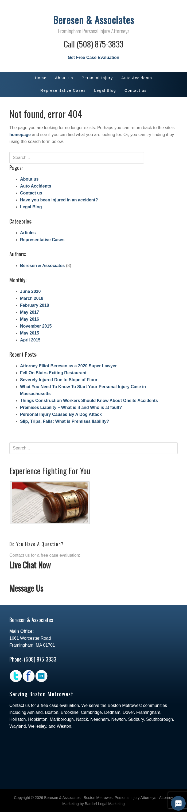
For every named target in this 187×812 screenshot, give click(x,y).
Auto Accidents (35, 186)
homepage (20, 134)
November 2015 (36, 326)
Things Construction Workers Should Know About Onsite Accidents (89, 400)
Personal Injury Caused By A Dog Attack (61, 414)
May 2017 (29, 312)
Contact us (31, 193)
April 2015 (30, 340)
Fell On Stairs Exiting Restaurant (53, 373)
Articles (28, 232)
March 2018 (31, 298)
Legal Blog (31, 207)
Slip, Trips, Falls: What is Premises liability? (64, 421)
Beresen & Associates (93, 20)
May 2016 (29, 319)
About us (29, 179)
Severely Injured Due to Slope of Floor (59, 379)
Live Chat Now (30, 565)
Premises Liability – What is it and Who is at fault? (71, 407)
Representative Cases (42, 239)
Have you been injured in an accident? (59, 200)
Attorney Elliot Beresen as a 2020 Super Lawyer (68, 366)
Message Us (26, 588)
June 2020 (30, 291)
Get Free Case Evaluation (93, 57)
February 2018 (34, 305)
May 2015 (29, 333)
